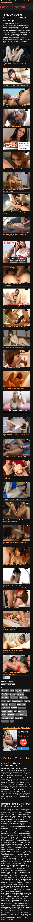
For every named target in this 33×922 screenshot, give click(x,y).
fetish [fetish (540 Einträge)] (9, 701)
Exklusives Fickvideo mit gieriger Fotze (14, 456)
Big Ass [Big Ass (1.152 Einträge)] (18, 690)
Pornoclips (23, 1)
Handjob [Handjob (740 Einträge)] (12, 704)
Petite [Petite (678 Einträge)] (4, 715)
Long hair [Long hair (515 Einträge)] (21, 708)
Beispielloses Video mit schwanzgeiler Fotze (16, 347)
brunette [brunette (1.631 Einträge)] (5, 698)
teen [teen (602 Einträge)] (12, 721)
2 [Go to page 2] (6, 677)
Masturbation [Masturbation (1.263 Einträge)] (7, 711)
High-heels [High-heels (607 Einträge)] (6, 708)
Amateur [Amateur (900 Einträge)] (5, 690)
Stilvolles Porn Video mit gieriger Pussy (14, 564)
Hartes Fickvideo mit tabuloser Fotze (13, 388)
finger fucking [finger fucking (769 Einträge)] (17, 701)
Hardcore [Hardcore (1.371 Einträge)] (21, 704)
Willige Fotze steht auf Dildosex (12, 126)
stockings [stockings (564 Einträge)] (5, 721)
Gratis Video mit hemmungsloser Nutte (14, 306)
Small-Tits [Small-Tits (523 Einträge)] (19, 718)
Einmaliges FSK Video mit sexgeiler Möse (15, 106)
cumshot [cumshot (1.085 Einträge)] (14, 698)
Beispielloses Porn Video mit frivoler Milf (15, 499)
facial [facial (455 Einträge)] (4, 701)
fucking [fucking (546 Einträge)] (27, 701)
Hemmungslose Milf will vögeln (12, 607)
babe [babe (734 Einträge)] (12, 690)
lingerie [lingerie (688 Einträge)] (14, 708)
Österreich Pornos (14, 1)
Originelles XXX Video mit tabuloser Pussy (15, 85)
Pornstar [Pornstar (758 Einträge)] (11, 715)
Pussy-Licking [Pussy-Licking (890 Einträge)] (21, 714)
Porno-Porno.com (12, 7)
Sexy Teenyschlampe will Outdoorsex (14, 326)
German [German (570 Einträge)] (5, 704)
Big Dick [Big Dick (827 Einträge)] (26, 690)
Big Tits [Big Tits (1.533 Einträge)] (5, 694)
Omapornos (10, 2)
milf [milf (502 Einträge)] (15, 711)
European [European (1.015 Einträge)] (23, 698)
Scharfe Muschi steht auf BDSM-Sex (13, 367)
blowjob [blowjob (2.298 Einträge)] (20, 694)
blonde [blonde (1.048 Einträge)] (12, 694)
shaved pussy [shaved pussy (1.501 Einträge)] (8, 718)
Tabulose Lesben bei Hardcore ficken (14, 169)
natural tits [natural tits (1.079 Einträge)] (22, 711)
